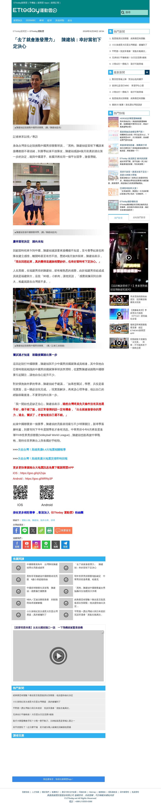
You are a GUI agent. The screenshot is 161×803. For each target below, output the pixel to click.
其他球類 (59, 20)
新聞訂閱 (55, 3)
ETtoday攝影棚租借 (117, 187)
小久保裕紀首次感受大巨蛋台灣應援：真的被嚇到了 (37, 701)
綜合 (70, 20)
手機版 (32, 3)
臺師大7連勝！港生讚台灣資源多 (127, 104)
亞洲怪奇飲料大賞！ (117, 177)
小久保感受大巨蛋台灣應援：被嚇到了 (129, 45)
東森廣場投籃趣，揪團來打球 (121, 139)
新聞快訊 (17, 20)
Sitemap (92, 792)
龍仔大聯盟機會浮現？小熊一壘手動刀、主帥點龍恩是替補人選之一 (44, 721)
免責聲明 (135, 792)
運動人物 (26, 520)
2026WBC (31, 20)
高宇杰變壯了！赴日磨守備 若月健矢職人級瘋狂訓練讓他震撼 (42, 727)
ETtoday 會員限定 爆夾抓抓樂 (122, 150)
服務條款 (102, 792)
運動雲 (37, 11)
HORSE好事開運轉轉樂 (119, 118)
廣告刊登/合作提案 (69, 792)
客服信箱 (82, 792)
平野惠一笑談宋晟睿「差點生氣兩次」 (129, 51)
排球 (53, 520)
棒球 (41, 20)
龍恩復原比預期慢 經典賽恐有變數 (128, 38)
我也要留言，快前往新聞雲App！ (58, 779)
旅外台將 (44, 520)
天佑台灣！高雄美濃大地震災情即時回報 (42, 458)
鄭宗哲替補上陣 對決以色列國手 (127, 79)
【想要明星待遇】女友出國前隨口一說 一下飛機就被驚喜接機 (48, 627)
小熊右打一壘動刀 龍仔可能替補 (127, 64)
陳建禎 (35, 520)
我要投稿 (25, 792)
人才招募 (35, 792)
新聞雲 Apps (43, 3)
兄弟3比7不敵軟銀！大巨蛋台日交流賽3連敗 (33, 714)
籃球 (49, 20)
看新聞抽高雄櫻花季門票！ (120, 129)
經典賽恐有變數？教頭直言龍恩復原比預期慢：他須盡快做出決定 (89, 602)
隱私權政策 (112, 792)
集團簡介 (55, 792)
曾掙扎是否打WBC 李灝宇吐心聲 (128, 85)
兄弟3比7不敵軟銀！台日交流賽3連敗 (129, 57)
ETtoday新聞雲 (21, 3)
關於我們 (45, 792)
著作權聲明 (124, 792)
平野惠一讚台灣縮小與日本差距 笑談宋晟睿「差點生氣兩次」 (42, 708)
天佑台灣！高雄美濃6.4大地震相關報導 (42, 449)
